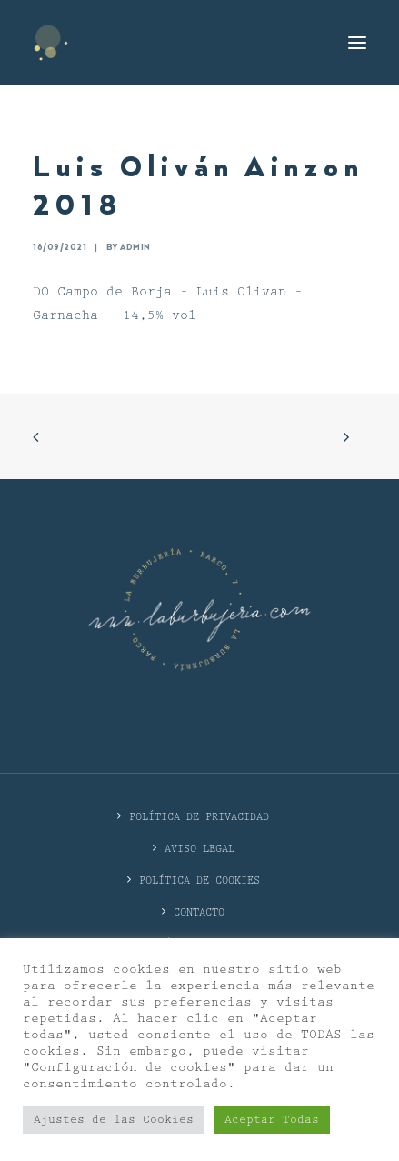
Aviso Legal (199, 849)
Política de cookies (199, 880)
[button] (357, 42)
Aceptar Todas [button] (271, 1119)
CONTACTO (199, 912)
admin (135, 248)
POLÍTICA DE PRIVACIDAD (199, 817)
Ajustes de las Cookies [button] (114, 1119)
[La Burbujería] (51, 43)
